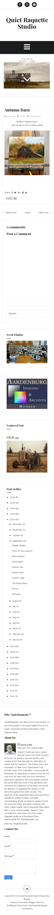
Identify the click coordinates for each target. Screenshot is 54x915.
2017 (12, 668)
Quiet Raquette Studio (27, 23)
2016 (12, 674)
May (15, 617)
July (14, 606)
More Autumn (18, 556)
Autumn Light (18, 578)
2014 (12, 685)
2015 (12, 680)
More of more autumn (22, 551)
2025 (12, 503)
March (16, 628)
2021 (12, 646)
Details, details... (19, 545)
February (17, 634)
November (18, 530)
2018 (12, 663)
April (15, 623)
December (18, 524)
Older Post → (45, 212)
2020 (13, 652)
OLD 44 (13, 437)
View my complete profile (16, 824)
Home (27, 212)
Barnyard (16, 594)
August (16, 601)
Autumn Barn (17, 109)
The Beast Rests (19, 583)
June (15, 612)
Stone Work (17, 562)
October (17, 535)
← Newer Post (9, 212)
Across (15, 589)
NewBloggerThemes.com (17, 905)
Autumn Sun (17, 567)
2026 (13, 497)
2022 (12, 519)
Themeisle (23, 902)
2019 (12, 657)
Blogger (27, 899)
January (16, 640)
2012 (12, 696)
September (18, 541)
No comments (35, 116)
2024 (12, 508)
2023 (12, 514)
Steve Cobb (26, 744)
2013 (12, 691)
